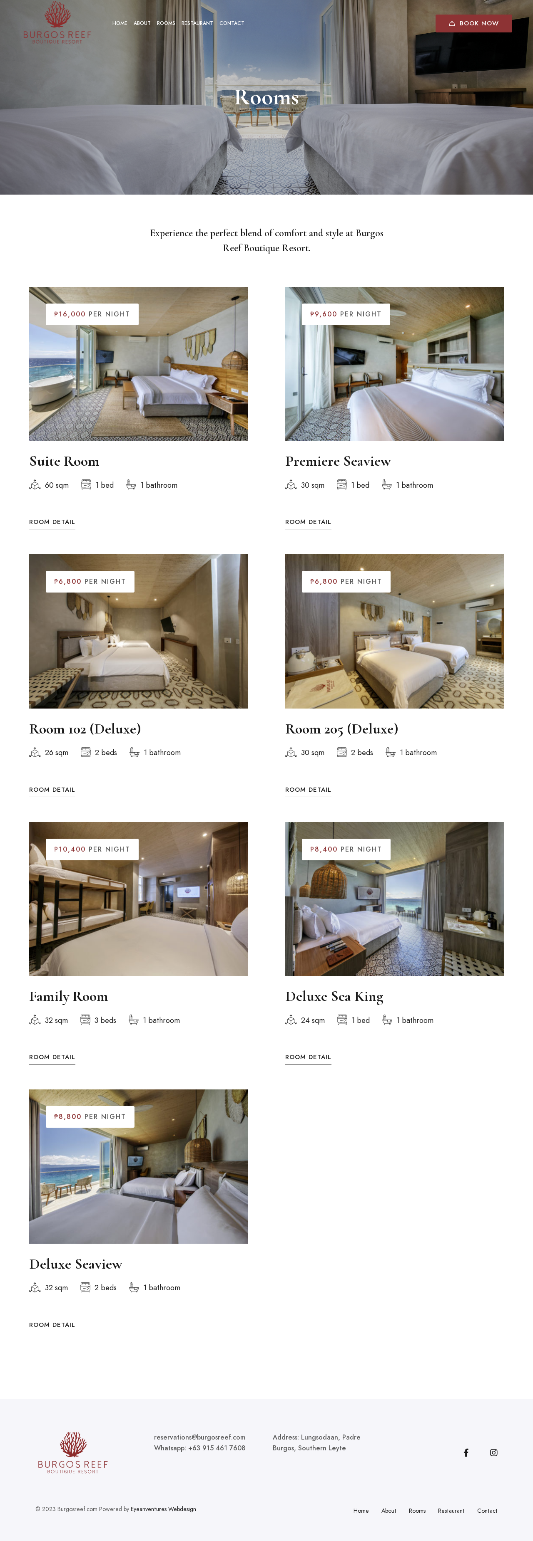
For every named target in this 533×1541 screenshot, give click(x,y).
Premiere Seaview (338, 462)
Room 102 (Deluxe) (85, 741)
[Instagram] (494, 1453)
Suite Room (64, 462)
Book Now (474, 23)
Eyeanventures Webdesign (163, 1509)
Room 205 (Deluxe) (342, 741)
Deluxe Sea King (334, 1008)
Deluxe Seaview (75, 1276)
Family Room (68, 1008)
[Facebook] (466, 1453)
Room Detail (52, 523)
